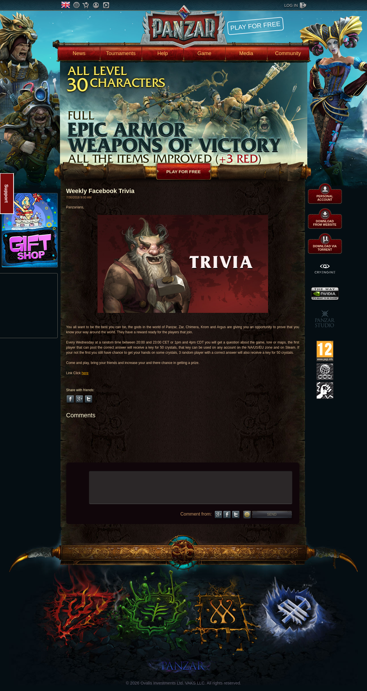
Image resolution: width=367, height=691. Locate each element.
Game (204, 53)
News (78, 53)
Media (246, 53)
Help (162, 53)
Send (271, 514)
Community (288, 53)
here (85, 373)
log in (291, 5)
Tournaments (121, 53)
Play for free (255, 26)
